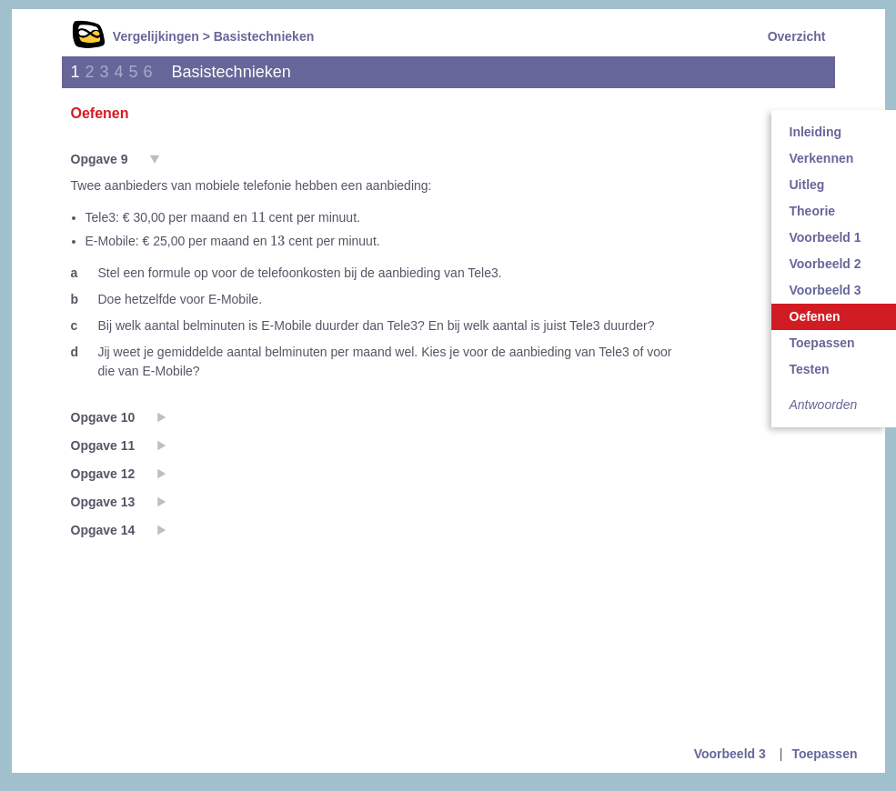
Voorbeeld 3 (730, 753)
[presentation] (258, 217)
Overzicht (797, 36)
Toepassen (824, 753)
